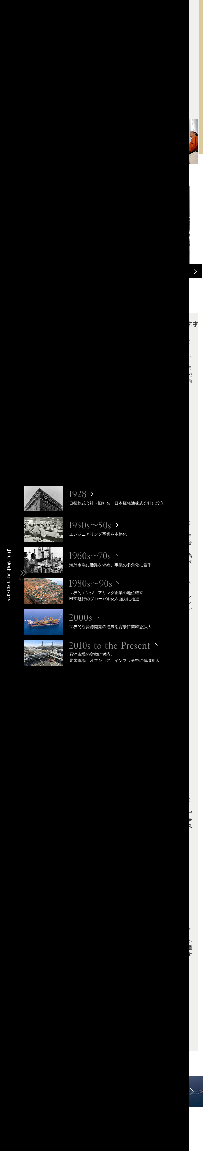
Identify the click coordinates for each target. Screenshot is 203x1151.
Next (195, 271)
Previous (181, 271)
